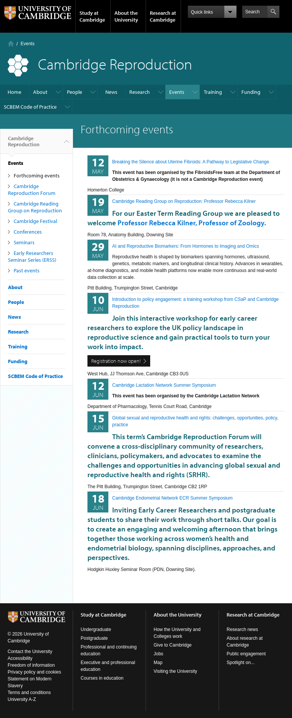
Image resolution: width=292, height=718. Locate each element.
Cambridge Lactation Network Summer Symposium (164, 385)
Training (213, 92)
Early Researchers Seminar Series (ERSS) (32, 256)
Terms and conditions (29, 692)
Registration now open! (116, 360)
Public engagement (246, 653)
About (40, 92)
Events (28, 43)
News (111, 92)
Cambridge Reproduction (24, 144)
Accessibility (20, 658)
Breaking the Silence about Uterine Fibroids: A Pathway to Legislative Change (190, 161)
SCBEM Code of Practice (30, 106)
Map (158, 662)
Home (11, 43)
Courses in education (102, 678)
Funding (250, 92)
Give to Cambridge (173, 645)
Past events (27, 270)
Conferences (28, 231)
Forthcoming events (37, 175)
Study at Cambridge (92, 16)
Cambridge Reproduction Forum (32, 189)
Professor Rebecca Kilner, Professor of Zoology (190, 222)
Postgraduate (94, 638)
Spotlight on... (240, 662)
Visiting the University (175, 671)
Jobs (158, 653)
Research (139, 92)
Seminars (24, 242)
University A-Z (22, 699)
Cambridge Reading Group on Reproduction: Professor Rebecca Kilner (184, 201)
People (74, 92)
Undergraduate (96, 629)
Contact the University (30, 651)
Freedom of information (31, 665)
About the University (126, 16)
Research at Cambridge (163, 16)
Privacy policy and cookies (34, 672)
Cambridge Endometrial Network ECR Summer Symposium (172, 498)
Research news (242, 629)
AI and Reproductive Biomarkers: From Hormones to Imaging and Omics (185, 246)
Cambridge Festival (35, 221)
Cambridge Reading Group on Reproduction (35, 207)
